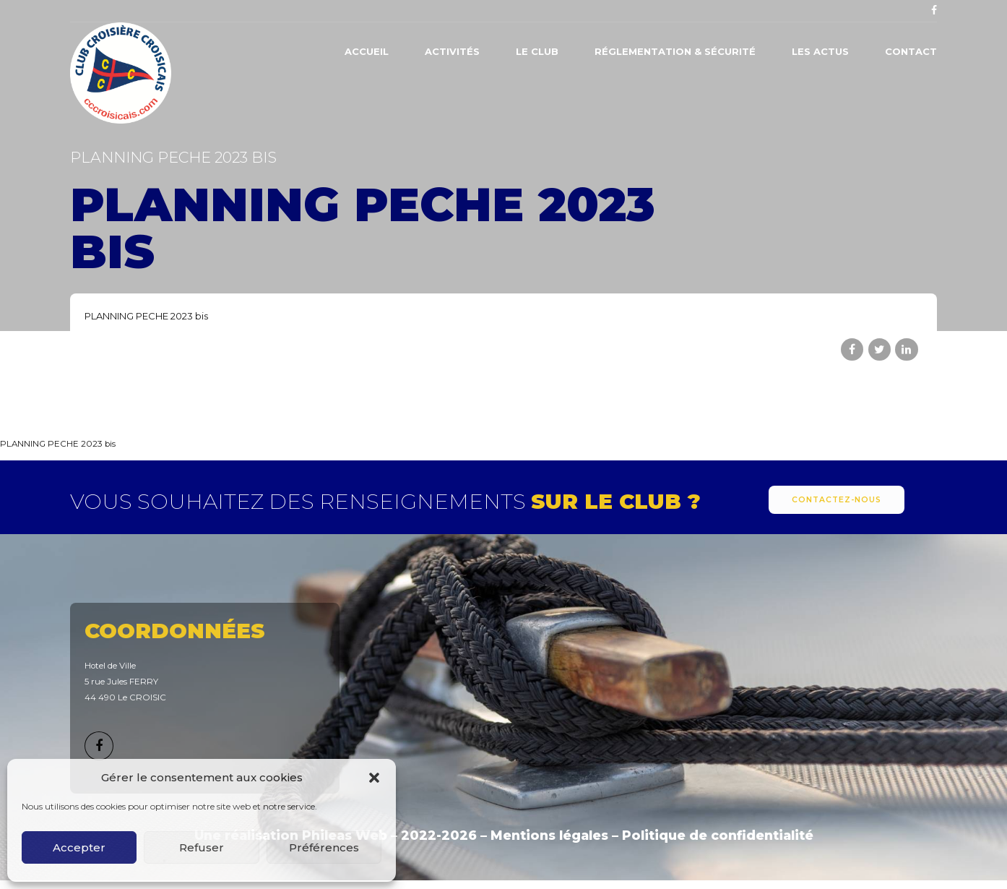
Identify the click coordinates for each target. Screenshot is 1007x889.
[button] (374, 777)
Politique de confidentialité (717, 835)
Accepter (79, 847)
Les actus (820, 51)
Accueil (367, 51)
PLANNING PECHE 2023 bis (146, 316)
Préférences (324, 847)
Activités (452, 51)
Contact (911, 51)
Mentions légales (549, 835)
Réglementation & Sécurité (675, 51)
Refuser (201, 847)
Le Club (537, 51)
